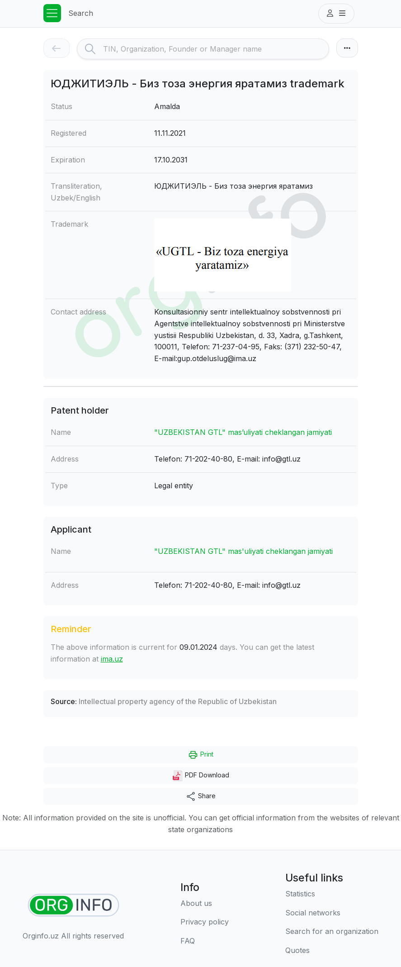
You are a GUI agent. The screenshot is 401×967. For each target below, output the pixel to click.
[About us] (204, 904)
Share (200, 796)
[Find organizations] (73, 905)
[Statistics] (331, 894)
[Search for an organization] (331, 932)
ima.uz (112, 658)
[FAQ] (204, 941)
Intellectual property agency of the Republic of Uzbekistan (178, 701)
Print (200, 754)
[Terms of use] (204, 922)
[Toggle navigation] (52, 13)
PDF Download (200, 775)
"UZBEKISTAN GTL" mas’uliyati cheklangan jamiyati (243, 432)
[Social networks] (331, 913)
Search (80, 13)
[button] (336, 13)
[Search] (216, 49)
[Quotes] (331, 951)
